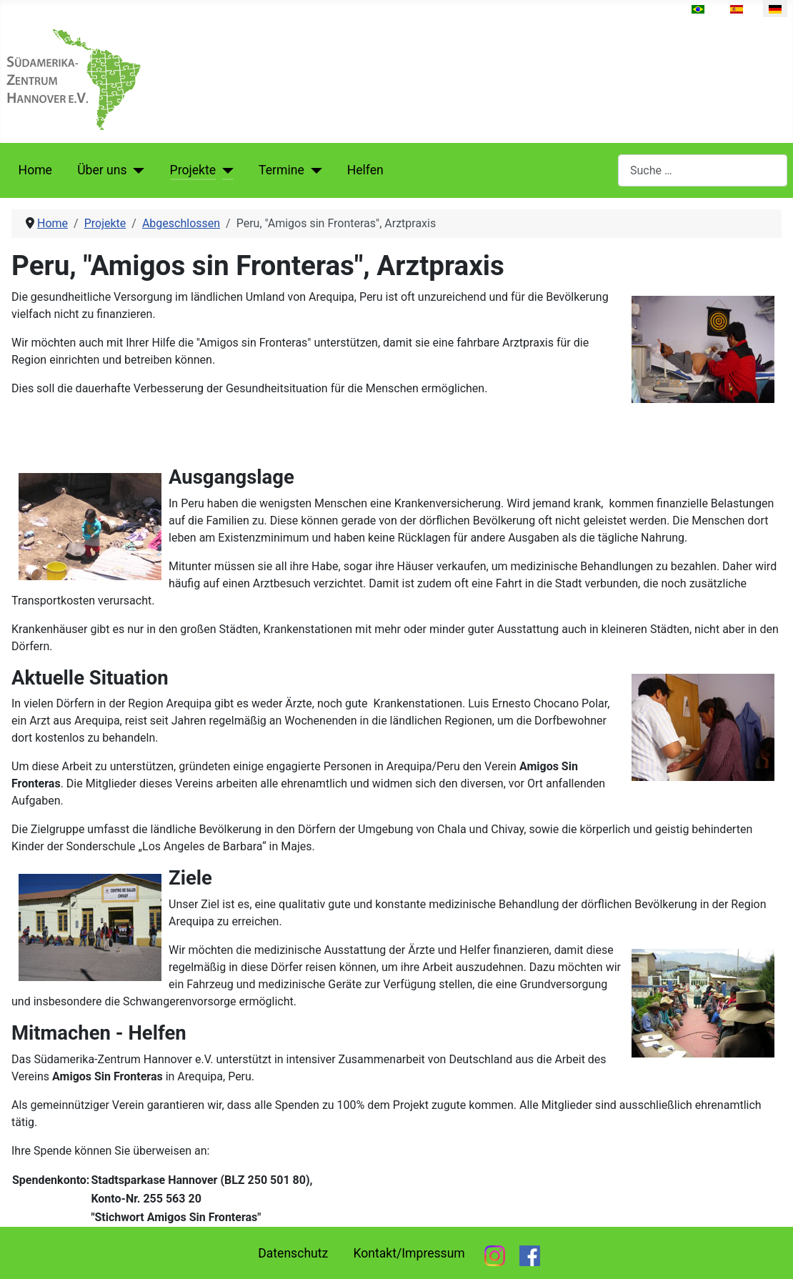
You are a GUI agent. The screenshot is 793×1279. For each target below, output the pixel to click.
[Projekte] (225, 170)
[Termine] (313, 170)
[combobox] (702, 170)
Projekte (193, 170)
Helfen (365, 170)
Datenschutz (293, 1253)
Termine (281, 170)
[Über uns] (136, 170)
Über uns (101, 170)
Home (35, 170)
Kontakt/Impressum (408, 1253)
